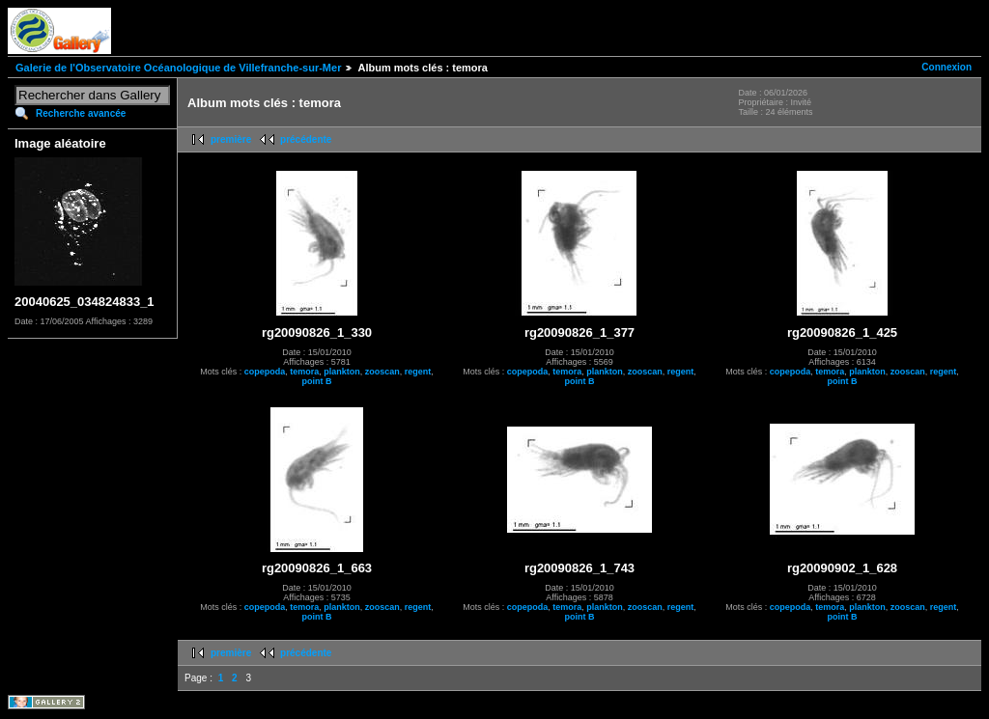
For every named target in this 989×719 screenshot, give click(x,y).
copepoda (265, 371)
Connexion (946, 67)
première (231, 139)
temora (304, 371)
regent (418, 371)
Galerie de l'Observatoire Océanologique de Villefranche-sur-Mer (178, 67)
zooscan (382, 371)
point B (317, 381)
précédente (305, 139)
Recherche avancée (81, 113)
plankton (342, 371)
